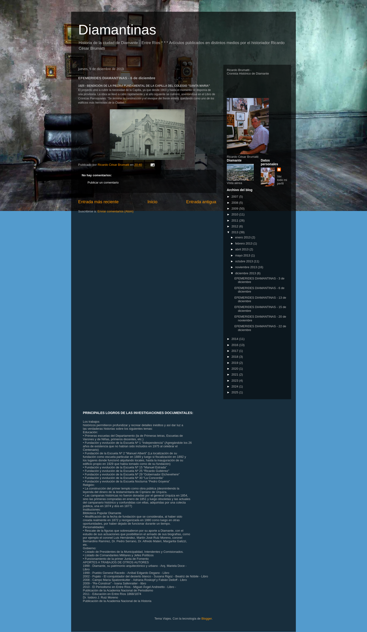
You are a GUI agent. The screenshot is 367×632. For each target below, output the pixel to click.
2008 (235, 202)
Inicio (152, 201)
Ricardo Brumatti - (239, 70)
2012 (235, 226)
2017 (235, 351)
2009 (235, 208)
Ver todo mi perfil (282, 180)
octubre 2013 (244, 261)
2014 (235, 339)
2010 (235, 214)
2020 (235, 368)
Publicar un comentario (103, 182)
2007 (235, 196)
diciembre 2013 (246, 273)
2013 (235, 232)
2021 (235, 374)
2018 (235, 356)
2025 (235, 392)
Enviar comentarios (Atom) (115, 211)
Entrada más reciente (98, 201)
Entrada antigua (201, 201)
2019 (235, 363)
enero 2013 (243, 237)
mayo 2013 (243, 255)
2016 (235, 345)
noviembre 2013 (246, 267)
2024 (235, 386)
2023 (235, 380)
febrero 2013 (244, 243)
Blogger (206, 618)
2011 (235, 220)
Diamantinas (117, 30)
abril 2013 (242, 249)
